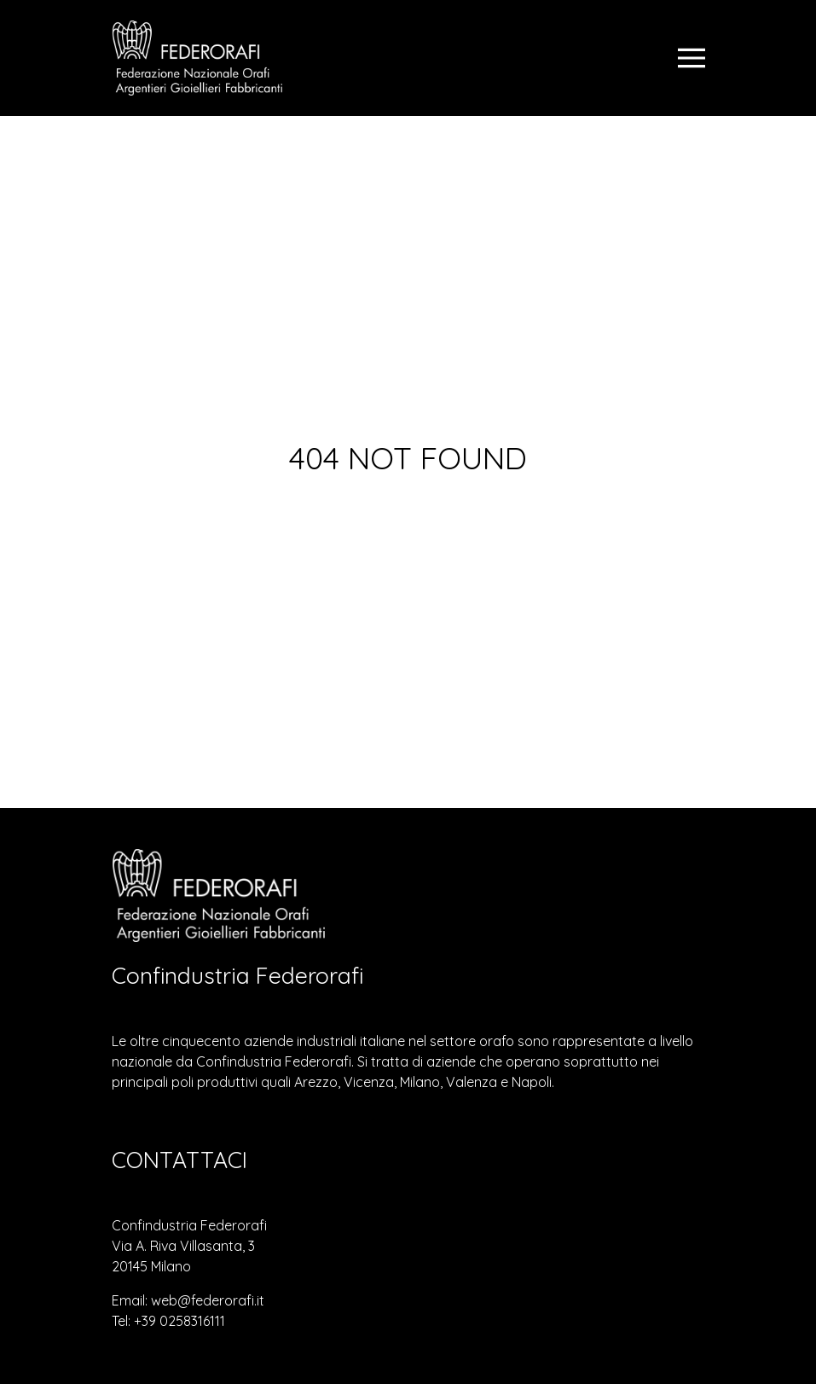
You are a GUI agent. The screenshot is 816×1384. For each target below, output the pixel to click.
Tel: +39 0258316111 (168, 1320)
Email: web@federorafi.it (188, 1300)
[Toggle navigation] (691, 58)
